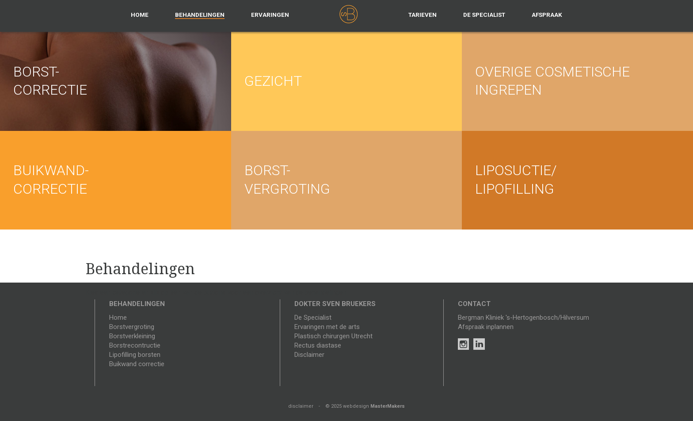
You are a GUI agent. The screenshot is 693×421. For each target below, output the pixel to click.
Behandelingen (200, 14)
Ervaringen (270, 14)
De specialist (484, 14)
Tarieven (422, 14)
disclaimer (300, 406)
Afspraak (547, 14)
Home (139, 14)
